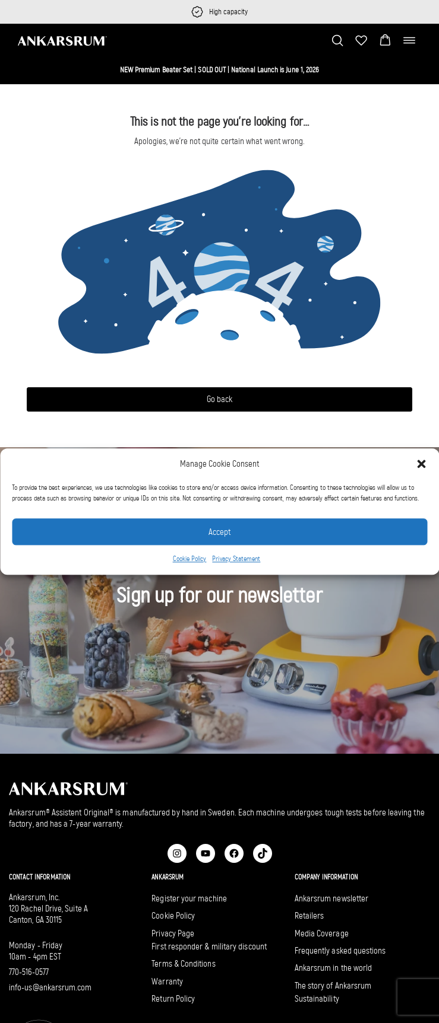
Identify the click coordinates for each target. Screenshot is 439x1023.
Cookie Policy (190, 559)
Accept (219, 532)
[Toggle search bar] (337, 40)
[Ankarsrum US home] (62, 40)
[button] (421, 464)
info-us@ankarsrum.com (50, 987)
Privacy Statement (236, 559)
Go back (219, 399)
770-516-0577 (29, 972)
